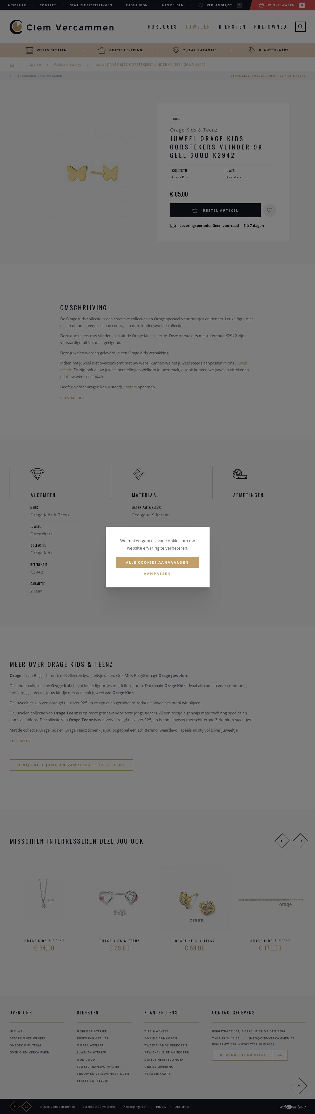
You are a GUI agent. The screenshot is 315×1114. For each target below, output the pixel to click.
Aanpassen (157, 573)
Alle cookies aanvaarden (157, 562)
